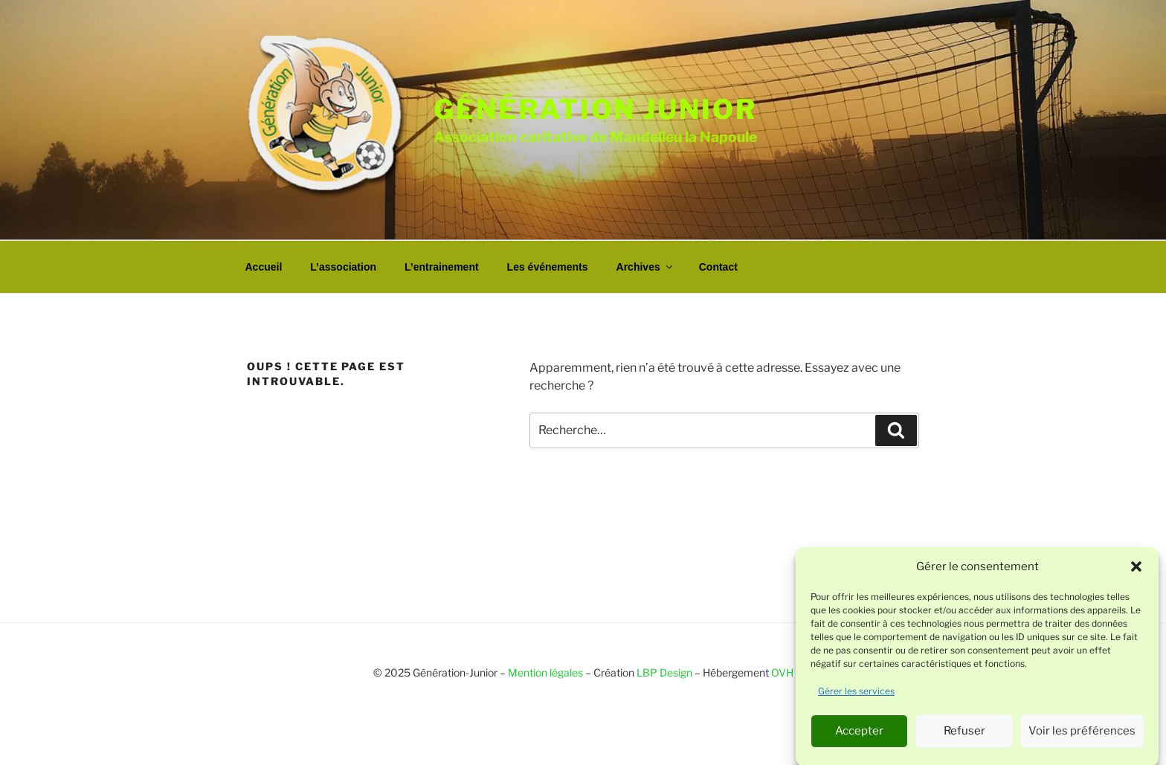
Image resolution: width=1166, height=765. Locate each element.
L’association (343, 267)
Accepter (859, 734)
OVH (782, 672)
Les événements (547, 267)
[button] (1136, 571)
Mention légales (545, 672)
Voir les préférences (1082, 734)
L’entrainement (442, 267)
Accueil (264, 267)
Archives (645, 267)
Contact (718, 267)
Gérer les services (856, 694)
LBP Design (664, 672)
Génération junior (595, 109)
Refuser (964, 734)
